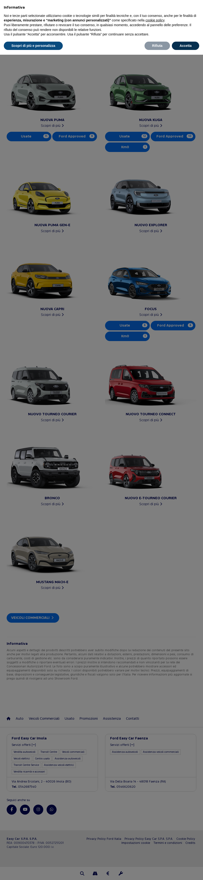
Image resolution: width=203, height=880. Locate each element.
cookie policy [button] (154, 20)
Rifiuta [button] (157, 46)
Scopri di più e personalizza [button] (33, 46)
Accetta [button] (185, 46)
